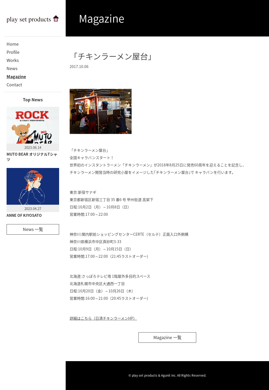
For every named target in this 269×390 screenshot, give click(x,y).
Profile (13, 52)
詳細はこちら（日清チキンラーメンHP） (103, 318)
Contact (14, 84)
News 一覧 (33, 229)
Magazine (16, 76)
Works (13, 60)
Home (13, 44)
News (12, 68)
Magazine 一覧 (167, 337)
